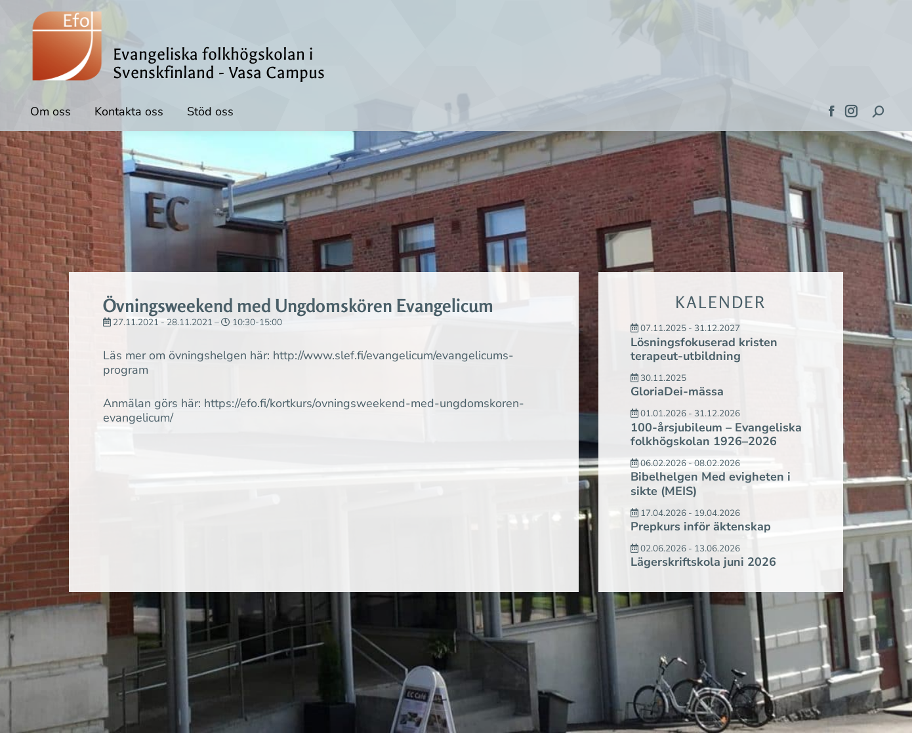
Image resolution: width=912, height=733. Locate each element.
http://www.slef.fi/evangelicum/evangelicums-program (308, 362)
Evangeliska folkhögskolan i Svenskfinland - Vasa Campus (219, 63)
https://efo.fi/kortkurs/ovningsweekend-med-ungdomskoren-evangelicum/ (313, 410)
